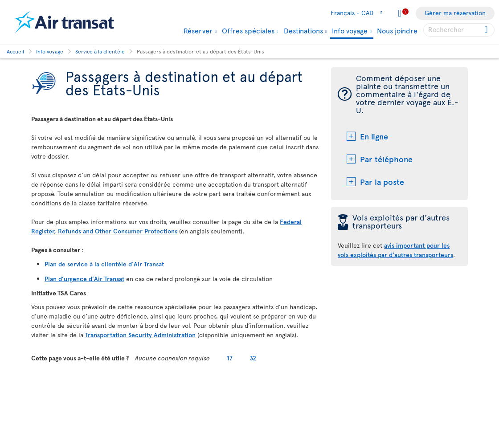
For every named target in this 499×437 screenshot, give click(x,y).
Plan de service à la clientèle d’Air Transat (104, 264)
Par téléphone (386, 158)
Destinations (303, 30)
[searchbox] (459, 30)
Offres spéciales (248, 30)
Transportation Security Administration (140, 335)
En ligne (374, 136)
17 (230, 358)
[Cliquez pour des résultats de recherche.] (487, 30)
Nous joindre (397, 30)
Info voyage (349, 31)
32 (253, 358)
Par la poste (382, 181)
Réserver (198, 30)
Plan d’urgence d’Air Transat (84, 278)
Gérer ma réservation (455, 12)
